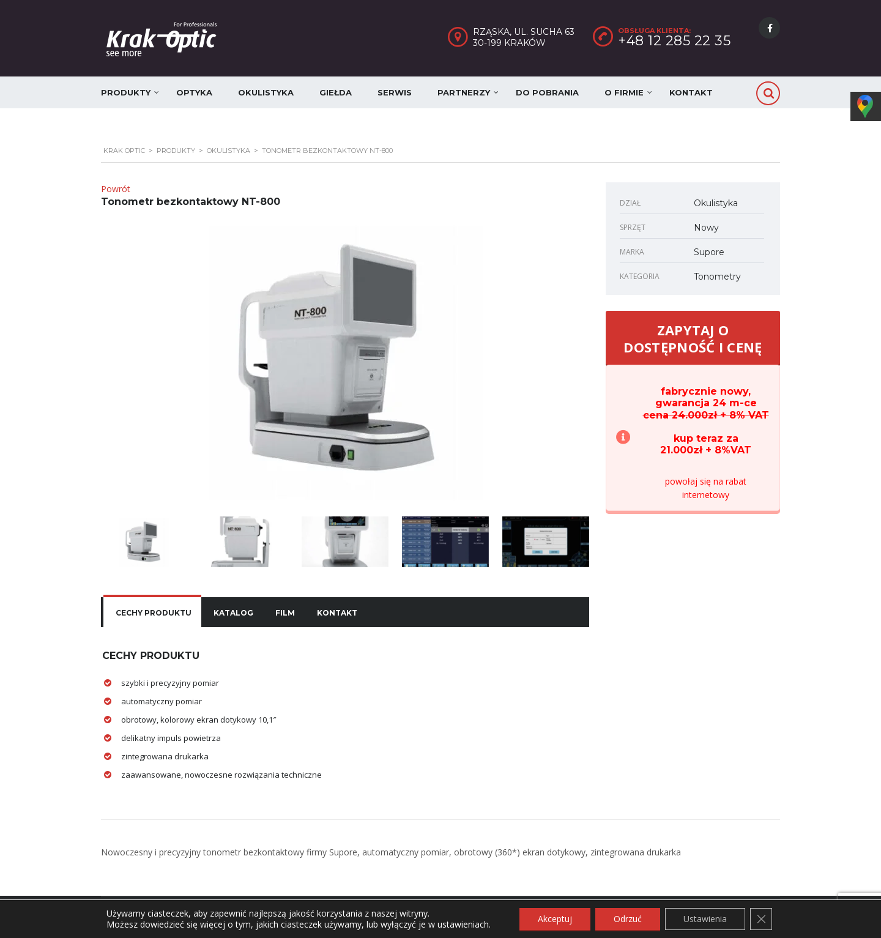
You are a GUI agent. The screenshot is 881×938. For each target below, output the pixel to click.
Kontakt (691, 92)
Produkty (126, 92)
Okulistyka (266, 92)
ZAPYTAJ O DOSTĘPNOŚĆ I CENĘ (692, 338)
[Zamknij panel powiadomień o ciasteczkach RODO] (761, 919)
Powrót (115, 189)
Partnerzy (463, 92)
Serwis (394, 92)
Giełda (335, 92)
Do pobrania (547, 92)
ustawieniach (463, 924)
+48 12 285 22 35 (674, 40)
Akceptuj (555, 919)
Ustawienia (705, 919)
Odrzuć (628, 919)
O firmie (624, 92)
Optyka (194, 92)
